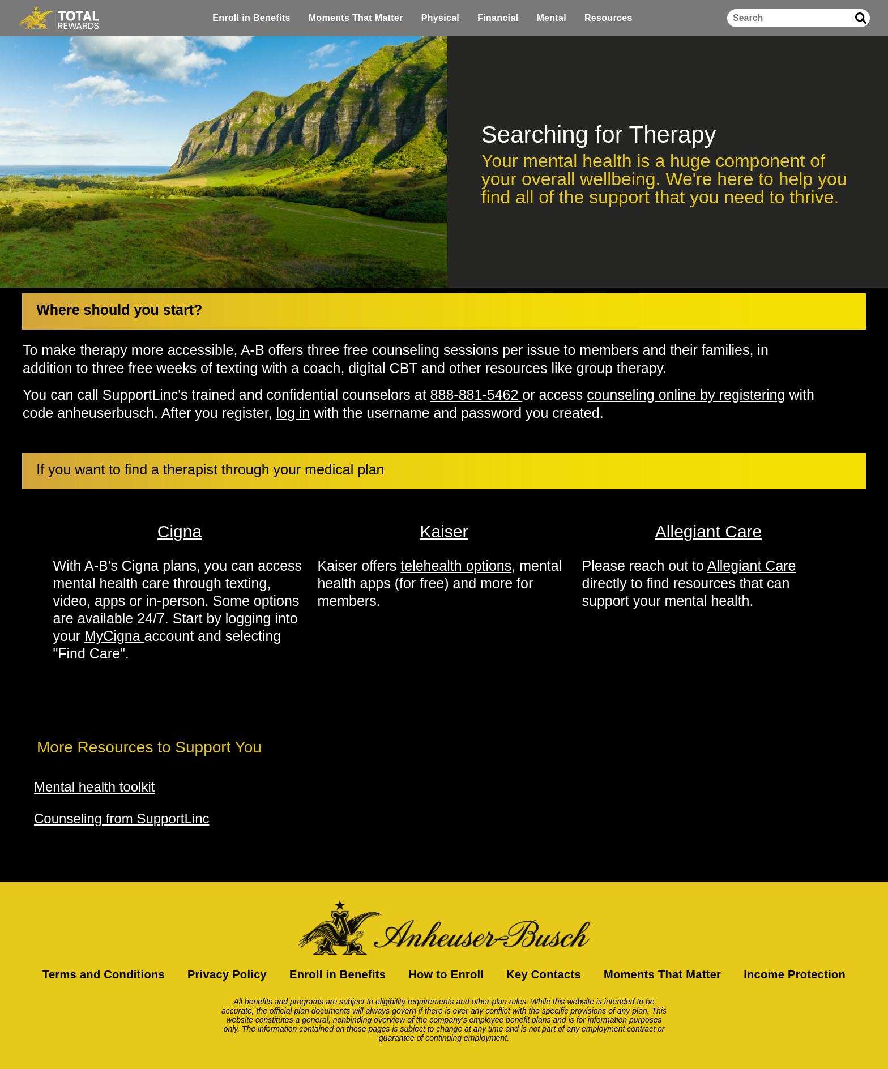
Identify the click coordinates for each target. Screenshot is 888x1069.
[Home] (59, 18)
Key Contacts (543, 974)
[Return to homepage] (444, 927)
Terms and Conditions (103, 974)
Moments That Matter (356, 18)
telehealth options (455, 566)
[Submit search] (861, 18)
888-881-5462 (476, 395)
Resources (608, 18)
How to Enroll (446, 974)
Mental (551, 18)
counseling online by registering (686, 395)
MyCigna (114, 636)
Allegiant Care (751, 566)
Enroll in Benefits (251, 18)
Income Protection (795, 974)
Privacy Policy (227, 974)
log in (293, 413)
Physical (440, 18)
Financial (497, 18)
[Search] (798, 18)
